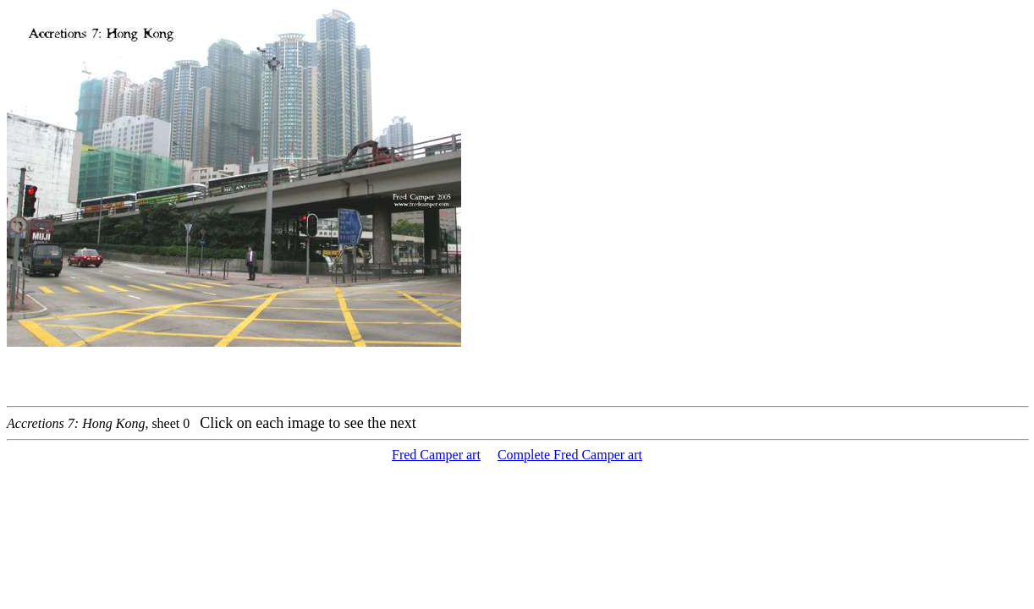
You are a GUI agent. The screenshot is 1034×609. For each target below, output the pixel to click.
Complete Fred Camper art (570, 454)
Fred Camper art (436, 454)
